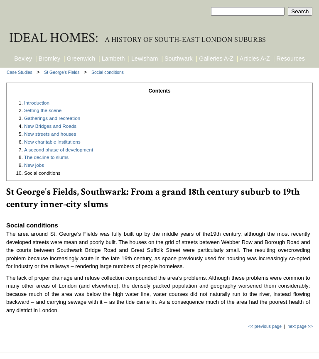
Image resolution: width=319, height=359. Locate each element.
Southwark (178, 58)
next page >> (300, 326)
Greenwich (81, 58)
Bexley (23, 58)
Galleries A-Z (216, 58)
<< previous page (265, 326)
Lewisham (144, 58)
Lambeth (113, 58)
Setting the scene (42, 110)
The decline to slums (46, 157)
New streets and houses (50, 134)
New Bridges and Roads (50, 126)
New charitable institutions (52, 141)
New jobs (34, 165)
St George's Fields (62, 72)
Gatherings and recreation (52, 118)
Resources (291, 58)
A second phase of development (58, 149)
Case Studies (20, 72)
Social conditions (107, 72)
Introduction (36, 102)
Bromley (49, 58)
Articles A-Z (255, 58)
